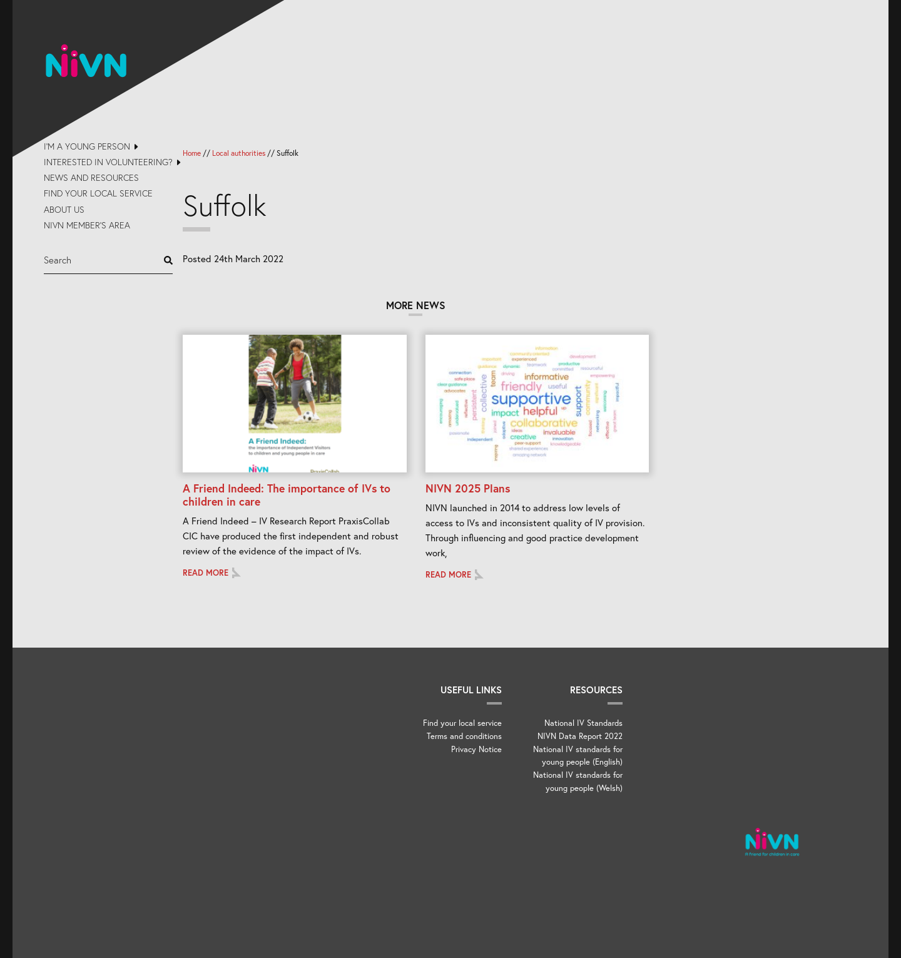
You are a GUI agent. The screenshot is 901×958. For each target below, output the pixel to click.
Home (192, 153)
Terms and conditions (464, 736)
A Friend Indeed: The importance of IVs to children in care (286, 495)
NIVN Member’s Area (87, 225)
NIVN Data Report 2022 (580, 736)
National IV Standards (583, 723)
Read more (205, 573)
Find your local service (98, 193)
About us (64, 209)
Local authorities (238, 153)
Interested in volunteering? (108, 162)
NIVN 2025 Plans (467, 488)
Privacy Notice (476, 749)
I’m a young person (87, 146)
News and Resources (91, 177)
